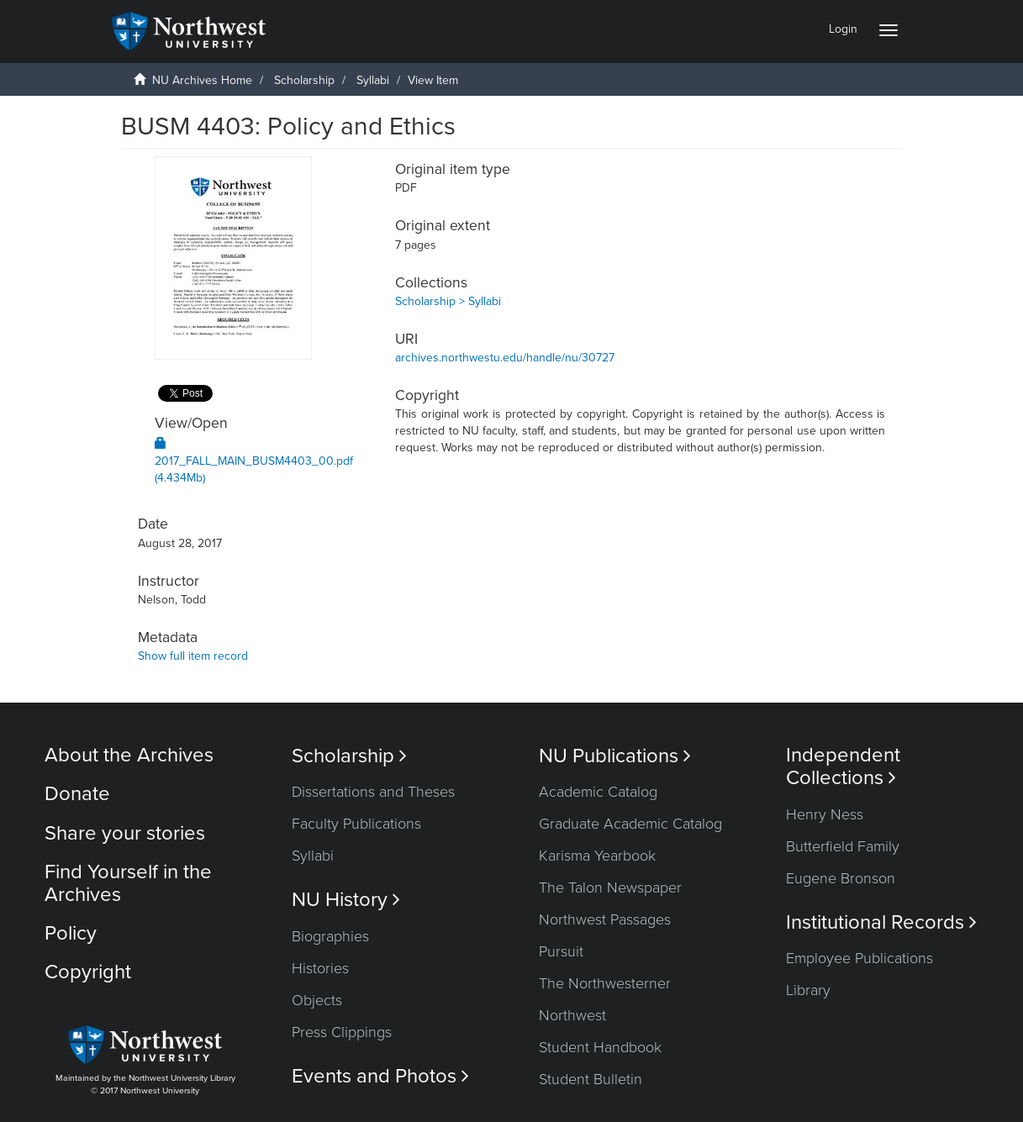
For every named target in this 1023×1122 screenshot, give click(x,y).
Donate (77, 794)
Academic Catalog (598, 791)
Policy (71, 933)
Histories (320, 968)
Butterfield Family (842, 846)
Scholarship (304, 80)
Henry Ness (824, 814)
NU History (346, 900)
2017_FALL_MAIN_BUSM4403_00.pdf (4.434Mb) (254, 461)
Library (808, 990)
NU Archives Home (202, 80)
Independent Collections (843, 766)
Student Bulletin (590, 1079)
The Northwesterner (605, 983)
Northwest (572, 1015)
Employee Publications (859, 958)
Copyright (88, 972)
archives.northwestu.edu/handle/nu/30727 (504, 357)
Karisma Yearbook (597, 855)
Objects (317, 1000)
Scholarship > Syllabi (448, 301)
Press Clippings (342, 1032)
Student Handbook (600, 1047)
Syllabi (372, 80)
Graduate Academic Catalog (630, 823)
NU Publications (615, 756)
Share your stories (125, 833)
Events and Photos (380, 1076)
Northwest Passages (605, 919)
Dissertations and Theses (373, 791)
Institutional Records (881, 922)
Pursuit (561, 951)
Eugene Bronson (840, 878)
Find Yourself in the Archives (128, 883)
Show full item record (193, 656)
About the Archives (129, 755)
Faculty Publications (356, 823)
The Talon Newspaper (610, 887)
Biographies (330, 936)
